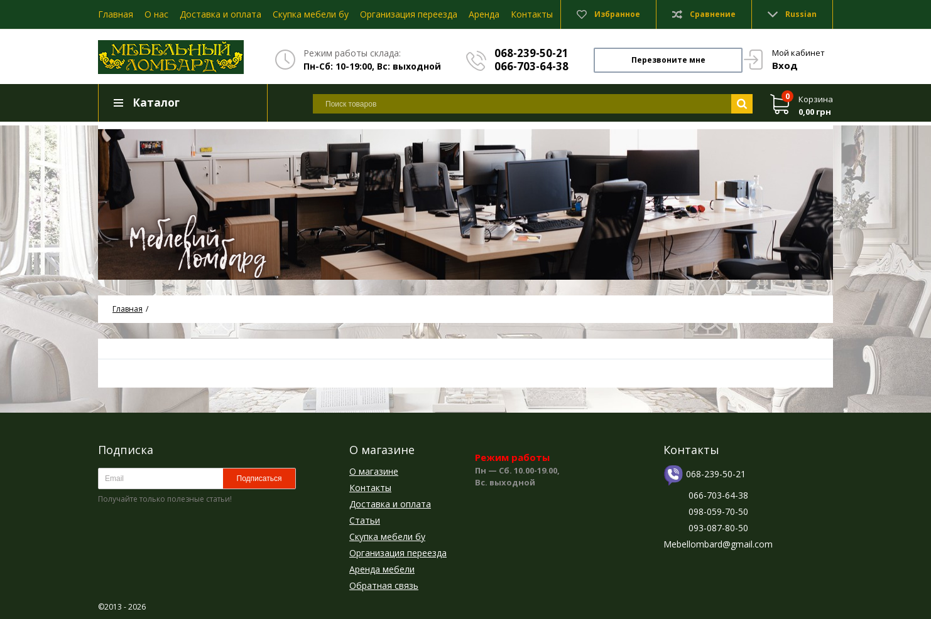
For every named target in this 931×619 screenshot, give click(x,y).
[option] (465, 202)
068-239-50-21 (531, 53)
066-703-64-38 (531, 66)
